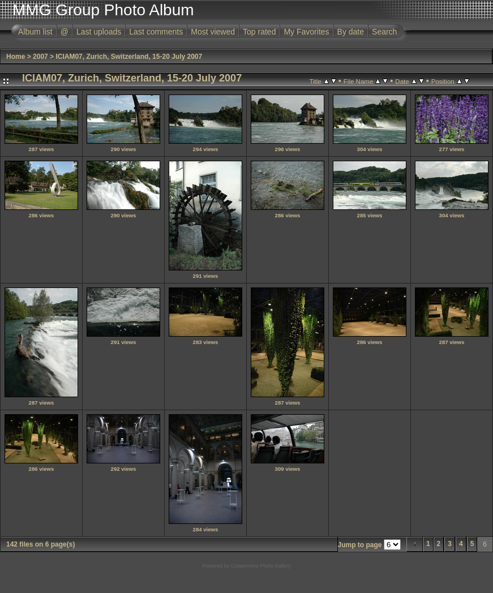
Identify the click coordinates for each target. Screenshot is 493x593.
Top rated (259, 31)
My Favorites (306, 31)
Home (15, 57)
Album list (35, 31)
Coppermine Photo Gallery (260, 566)
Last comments (156, 31)
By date (350, 31)
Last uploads (98, 31)
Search (384, 31)
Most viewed (213, 31)
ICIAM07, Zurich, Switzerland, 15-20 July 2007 (128, 57)
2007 (40, 57)
